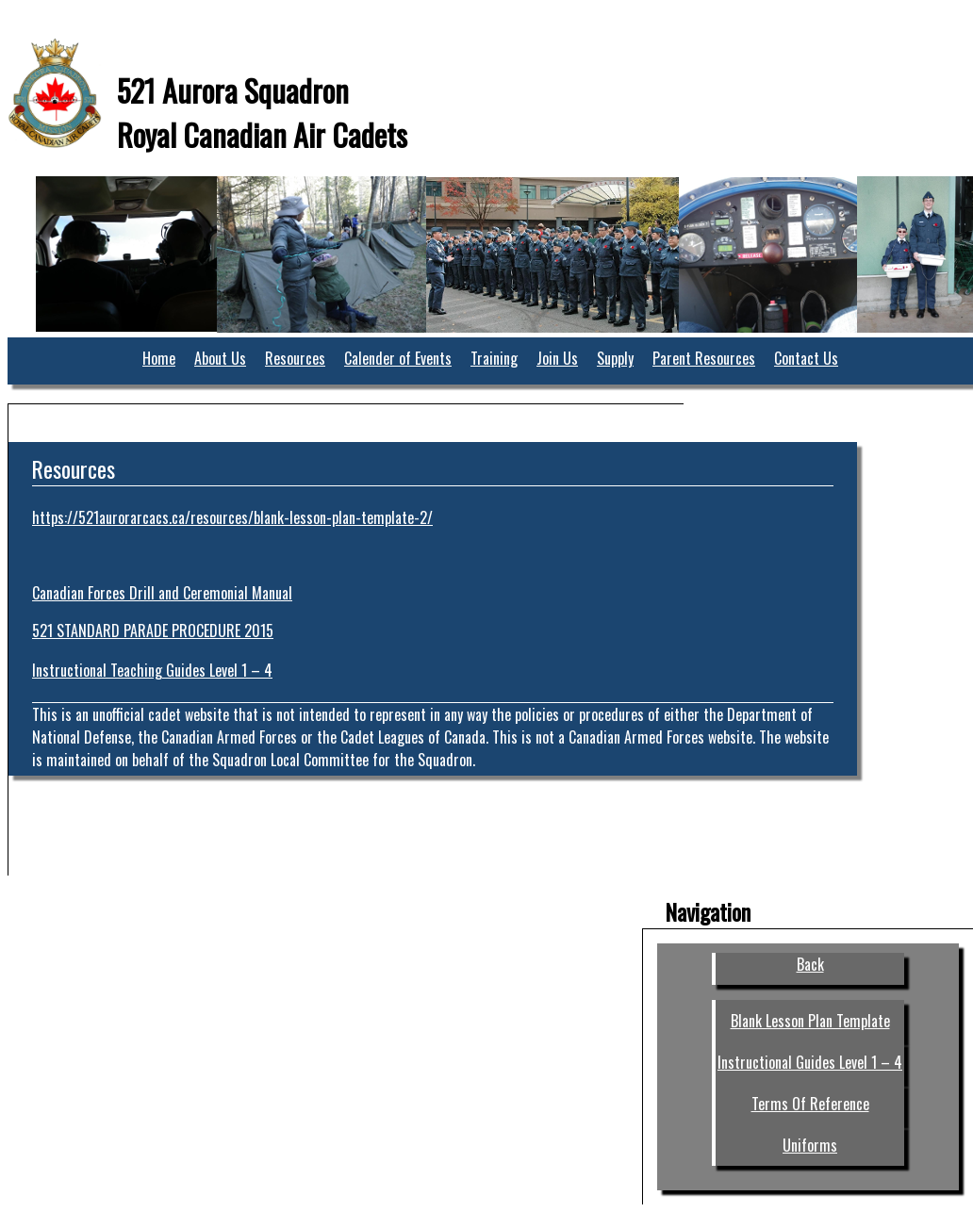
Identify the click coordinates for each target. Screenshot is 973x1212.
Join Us (557, 358)
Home (158, 358)
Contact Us (806, 358)
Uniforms (810, 1145)
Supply (615, 358)
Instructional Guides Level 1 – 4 (809, 1062)
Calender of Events (398, 358)
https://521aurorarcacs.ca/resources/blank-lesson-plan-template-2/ (232, 517)
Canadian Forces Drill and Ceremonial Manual (162, 592)
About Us (220, 358)
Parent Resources (703, 358)
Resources (295, 358)
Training (494, 358)
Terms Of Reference (810, 1103)
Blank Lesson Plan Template (810, 1020)
